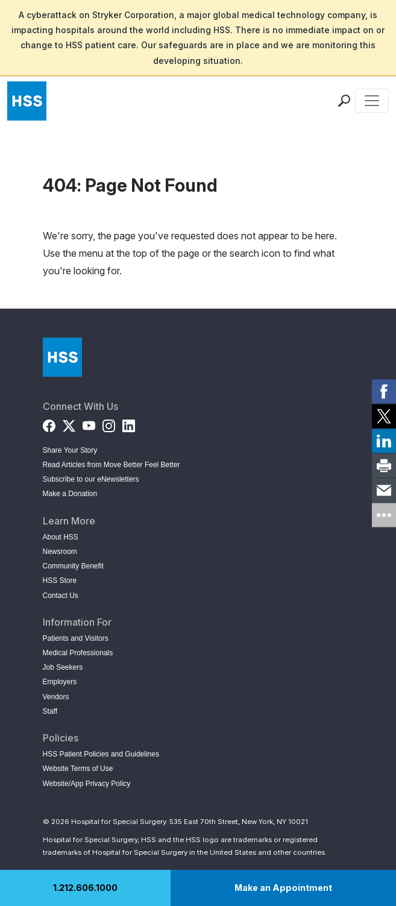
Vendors (56, 697)
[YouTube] (89, 423)
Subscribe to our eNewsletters (91, 479)
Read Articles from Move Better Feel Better (111, 465)
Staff (50, 711)
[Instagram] (108, 423)
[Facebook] (49, 423)
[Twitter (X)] (69, 423)
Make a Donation (70, 493)
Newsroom (60, 551)
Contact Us (60, 595)
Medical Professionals (78, 653)
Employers (60, 682)
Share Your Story (70, 450)
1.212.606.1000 (85, 887)
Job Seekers (63, 667)
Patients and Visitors (75, 638)
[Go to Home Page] (62, 357)
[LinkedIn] (128, 423)
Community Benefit (73, 566)
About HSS (60, 537)
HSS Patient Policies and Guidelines (101, 754)
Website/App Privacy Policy (87, 783)
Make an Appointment (283, 887)
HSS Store (60, 580)
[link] (384, 391)
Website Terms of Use (78, 768)
